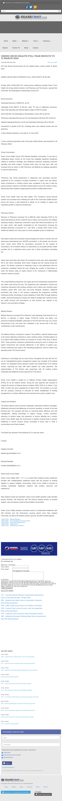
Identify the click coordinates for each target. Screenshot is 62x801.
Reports (5, 48)
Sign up (8, 763)
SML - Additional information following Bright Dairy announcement (23, 616)
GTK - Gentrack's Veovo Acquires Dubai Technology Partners (22, 613)
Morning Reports (7, 757)
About (26, 48)
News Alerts (6, 752)
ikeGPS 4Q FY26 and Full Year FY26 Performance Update (17, 717)
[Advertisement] (29, 535)
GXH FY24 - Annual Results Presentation (15, 521)
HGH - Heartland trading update (10, 723)
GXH (22, 478)
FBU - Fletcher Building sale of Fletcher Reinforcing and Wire (18, 703)
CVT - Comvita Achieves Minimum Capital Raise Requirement (22, 595)
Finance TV (16, 48)
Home (6, 41)
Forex (35, 41)
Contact (35, 48)
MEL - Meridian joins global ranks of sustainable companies (21, 600)
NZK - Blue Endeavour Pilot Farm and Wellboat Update (16, 690)
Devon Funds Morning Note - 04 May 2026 (15, 598)
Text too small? (52, 62)
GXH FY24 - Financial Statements (13, 522)
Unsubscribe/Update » (8, 767)
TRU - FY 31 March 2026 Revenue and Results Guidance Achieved (20, 697)
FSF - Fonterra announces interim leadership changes (16, 683)
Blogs (21, 787)
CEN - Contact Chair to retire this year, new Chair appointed (21, 608)
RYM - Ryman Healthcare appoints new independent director (18, 710)
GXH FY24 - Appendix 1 (9, 524)
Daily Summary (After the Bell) (11, 755)
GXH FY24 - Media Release (10, 519)
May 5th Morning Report (9, 603)
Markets (25, 41)
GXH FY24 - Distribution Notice (12, 525)
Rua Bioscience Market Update (9, 677)
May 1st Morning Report (9, 611)
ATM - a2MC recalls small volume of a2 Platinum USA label (21, 605)
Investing (46, 41)
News (15, 41)
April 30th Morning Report (10, 619)
